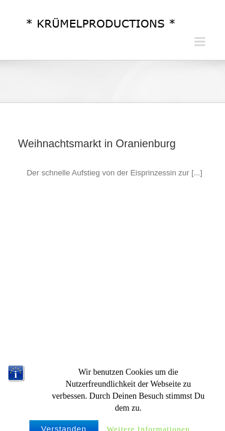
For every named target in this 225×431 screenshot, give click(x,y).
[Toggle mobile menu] (200, 41)
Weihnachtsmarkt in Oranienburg (97, 144)
